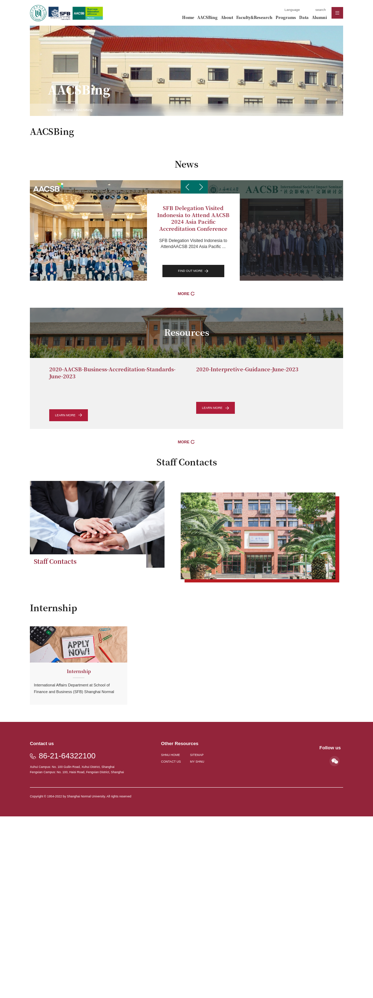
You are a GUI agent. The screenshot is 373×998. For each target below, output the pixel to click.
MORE (186, 294)
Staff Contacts (55, 561)
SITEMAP (197, 755)
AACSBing (207, 17)
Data (304, 17)
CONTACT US (171, 761)
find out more (193, 271)
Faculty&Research (254, 17)
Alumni (319, 17)
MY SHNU (197, 761)
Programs (286, 17)
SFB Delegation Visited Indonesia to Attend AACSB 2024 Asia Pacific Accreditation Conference (193, 218)
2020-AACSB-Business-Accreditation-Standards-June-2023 (112, 372)
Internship (79, 671)
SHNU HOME (170, 755)
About (227, 17)
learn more (68, 415)
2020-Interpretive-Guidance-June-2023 (247, 369)
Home (188, 17)
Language (292, 10)
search (320, 10)
